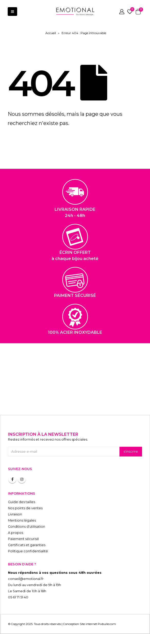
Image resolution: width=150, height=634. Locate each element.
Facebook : (12, 479)
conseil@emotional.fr (26, 579)
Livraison (15, 514)
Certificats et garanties (26, 545)
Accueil (50, 33)
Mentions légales (22, 520)
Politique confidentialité (28, 551)
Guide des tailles (21, 502)
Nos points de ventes (25, 508)
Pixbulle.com (107, 624)
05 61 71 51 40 (18, 597)
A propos (15, 533)
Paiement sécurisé (23, 539)
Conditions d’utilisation (26, 526)
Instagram (22, 479)
